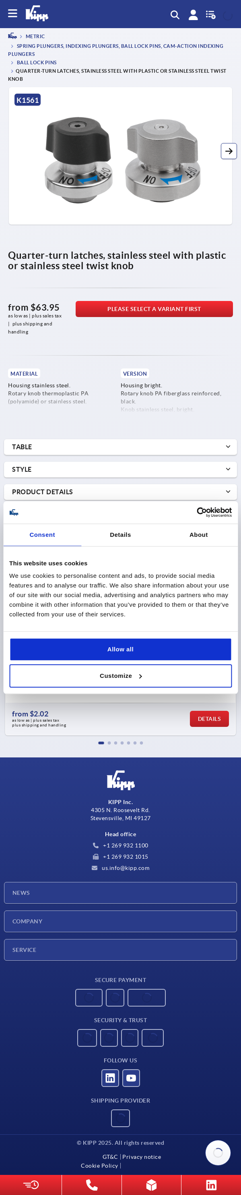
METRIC (35, 36)
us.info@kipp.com (121, 868)
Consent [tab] (42, 534)
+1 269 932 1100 (120, 845)
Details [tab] (120, 534)
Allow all (120, 649)
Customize (121, 675)
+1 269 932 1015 (120, 856)
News (21, 893)
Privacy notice (141, 1157)
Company (27, 921)
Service (24, 950)
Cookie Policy (99, 1165)
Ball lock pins (36, 62)
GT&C (110, 1157)
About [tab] (199, 534)
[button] (229, 151)
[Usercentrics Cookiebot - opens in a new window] (196, 512)
